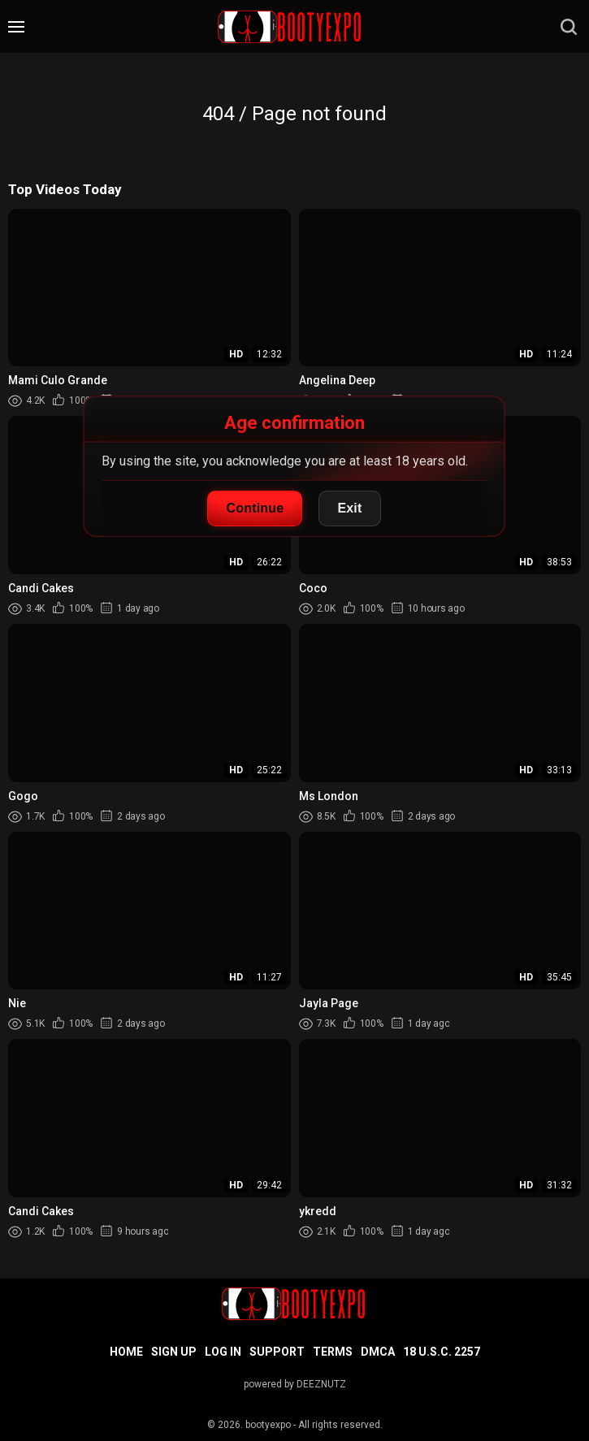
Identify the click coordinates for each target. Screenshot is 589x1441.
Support (277, 1351)
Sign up (174, 1351)
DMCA (378, 1351)
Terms (333, 1351)
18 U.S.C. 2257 (441, 1351)
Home (126, 1351)
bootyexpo (268, 1424)
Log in (223, 1351)
